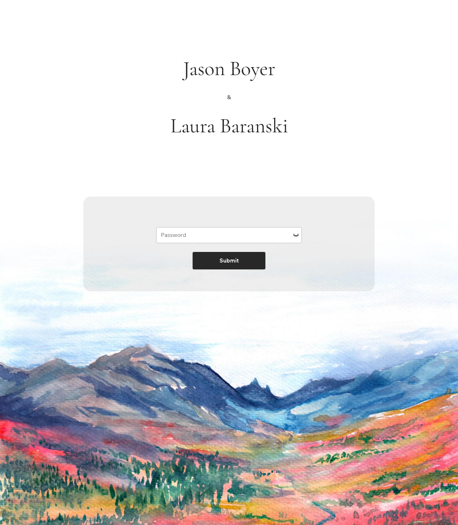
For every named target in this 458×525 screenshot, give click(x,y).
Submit (229, 260)
